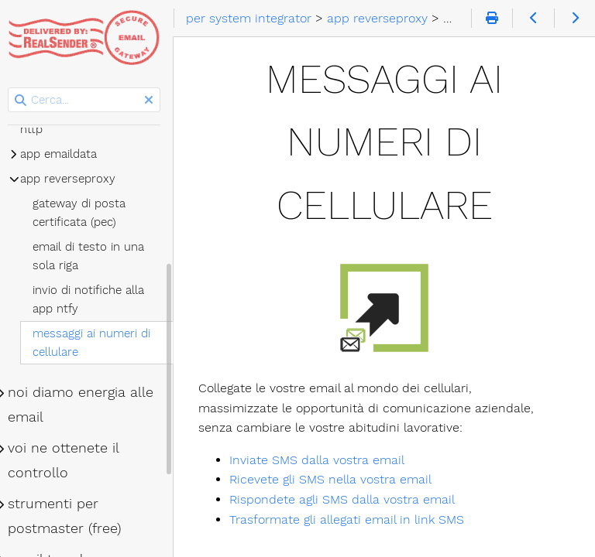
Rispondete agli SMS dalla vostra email (346, 499)
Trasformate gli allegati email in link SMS (351, 519)
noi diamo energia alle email (85, 404)
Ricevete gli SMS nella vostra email (335, 479)
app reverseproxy (72, 179)
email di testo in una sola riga (93, 256)
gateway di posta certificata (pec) (83, 212)
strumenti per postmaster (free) (69, 516)
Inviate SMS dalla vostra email (321, 460)
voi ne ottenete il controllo (67, 460)
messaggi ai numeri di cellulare (96, 342)
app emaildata (63, 154)
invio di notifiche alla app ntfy (93, 299)
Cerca (13, 87)
